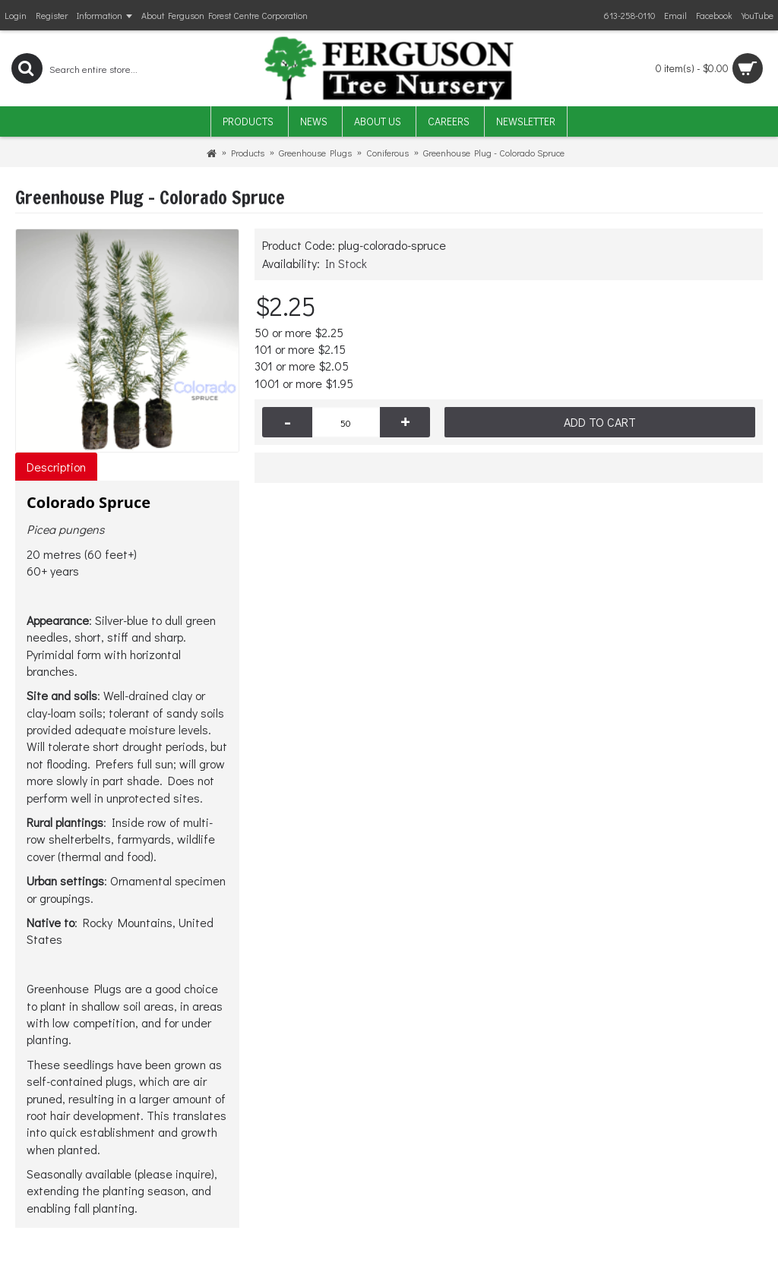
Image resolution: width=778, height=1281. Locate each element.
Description (56, 467)
